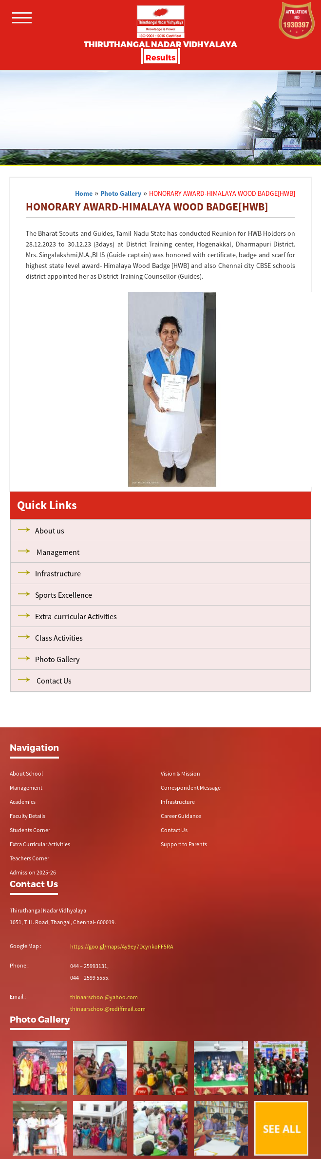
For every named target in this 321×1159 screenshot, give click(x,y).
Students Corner (30, 830)
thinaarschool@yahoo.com (104, 997)
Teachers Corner (29, 858)
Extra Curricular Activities (40, 844)
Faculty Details (27, 815)
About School (26, 773)
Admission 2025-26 (33, 872)
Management (26, 787)
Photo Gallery (120, 193)
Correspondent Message (191, 787)
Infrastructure (178, 801)
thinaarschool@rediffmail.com (108, 1008)
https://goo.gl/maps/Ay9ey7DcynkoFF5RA (121, 946)
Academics (23, 801)
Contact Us (174, 830)
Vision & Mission (180, 773)
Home (84, 193)
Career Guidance (181, 815)
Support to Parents (184, 844)
